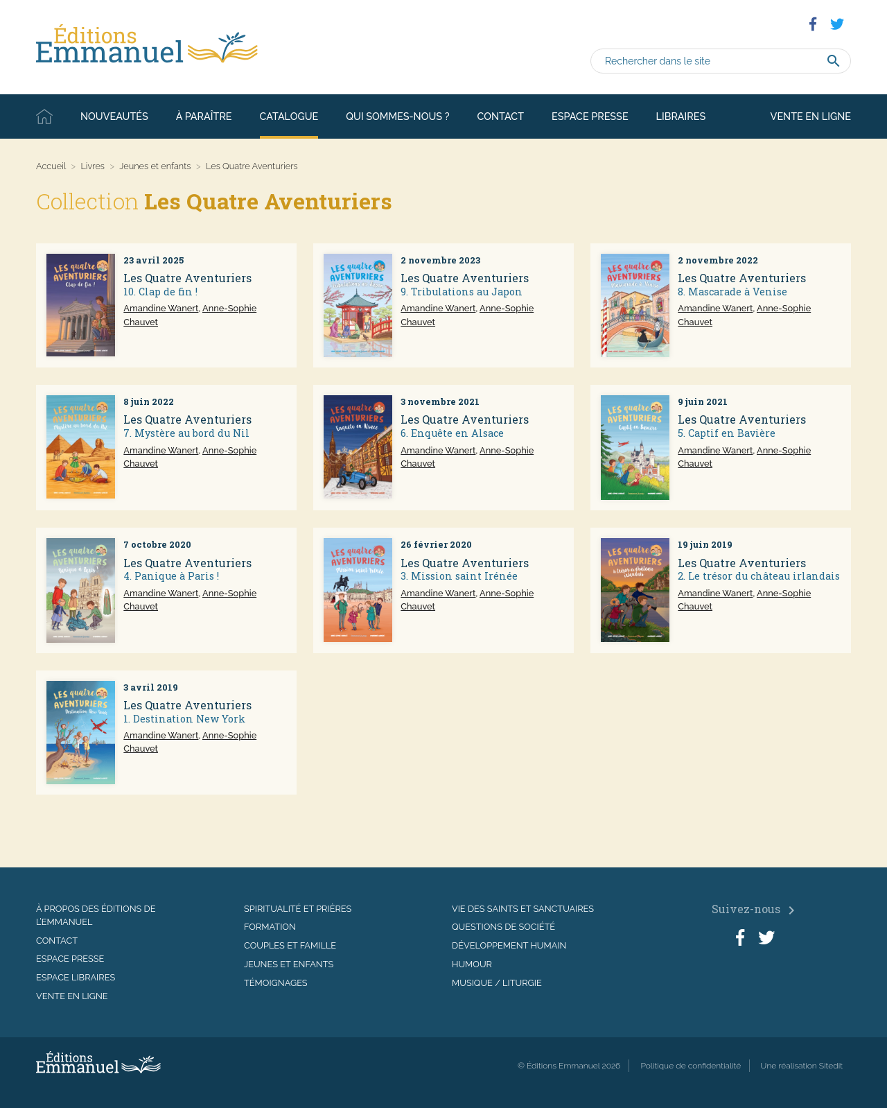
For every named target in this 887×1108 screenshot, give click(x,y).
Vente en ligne (811, 116)
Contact (500, 116)
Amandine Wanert (160, 308)
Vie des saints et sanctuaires (523, 908)
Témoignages (276, 983)
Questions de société (503, 926)
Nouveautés (114, 116)
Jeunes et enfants (155, 166)
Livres (92, 166)
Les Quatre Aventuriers (187, 277)
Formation (270, 926)
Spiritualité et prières (297, 908)
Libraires (681, 116)
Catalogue (289, 116)
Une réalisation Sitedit (801, 1066)
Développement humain (509, 945)
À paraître (204, 116)
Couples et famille (290, 945)
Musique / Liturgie (497, 983)
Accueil (44, 116)
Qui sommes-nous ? (397, 116)
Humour (472, 964)
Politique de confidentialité (690, 1066)
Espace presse (590, 116)
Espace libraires (75, 977)
